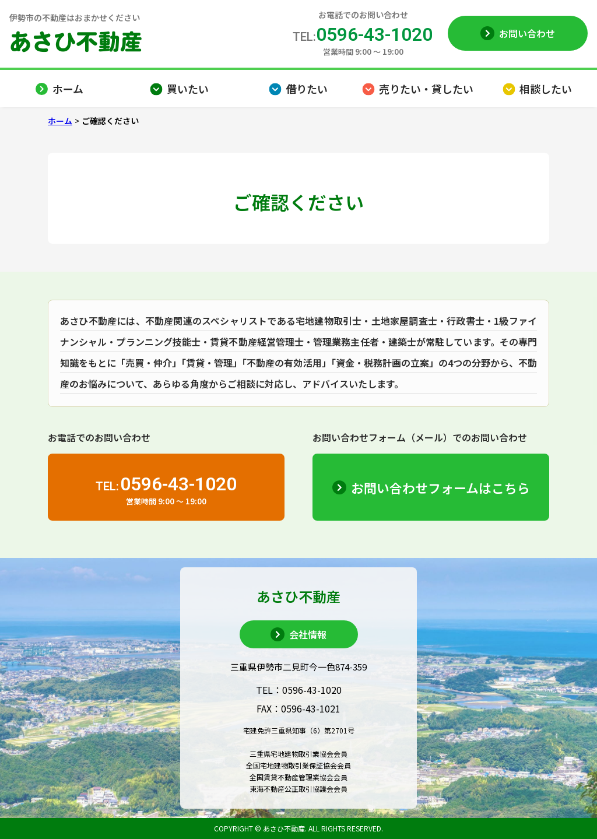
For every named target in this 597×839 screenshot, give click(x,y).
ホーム (60, 121)
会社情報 (307, 634)
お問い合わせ (527, 33)
